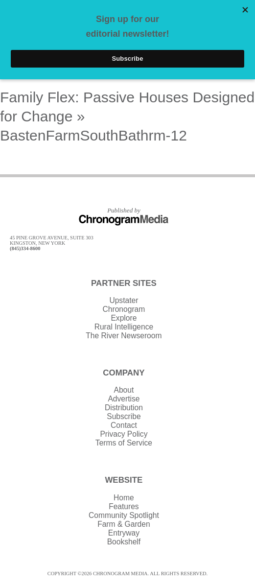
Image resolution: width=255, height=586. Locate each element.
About (124, 390)
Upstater (123, 300)
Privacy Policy (123, 434)
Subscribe (123, 416)
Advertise (123, 399)
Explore (124, 318)
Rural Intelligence (124, 327)
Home (124, 497)
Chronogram (124, 309)
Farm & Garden (123, 524)
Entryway (123, 533)
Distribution (124, 407)
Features (124, 506)
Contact (124, 425)
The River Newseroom (124, 335)
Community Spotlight (124, 515)
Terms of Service (123, 443)
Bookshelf (123, 542)
